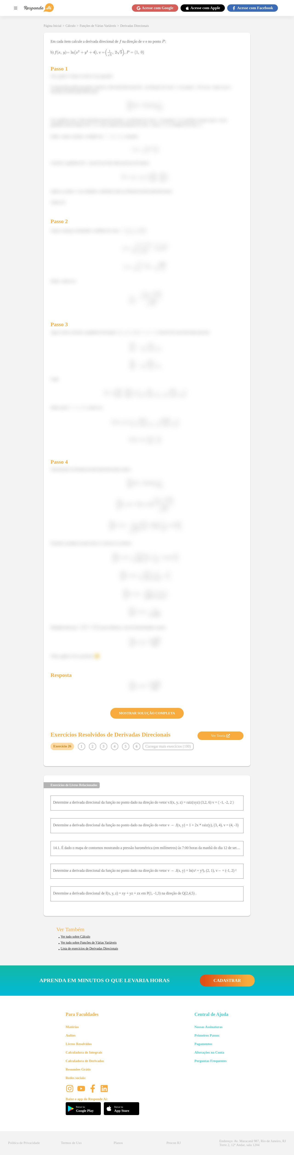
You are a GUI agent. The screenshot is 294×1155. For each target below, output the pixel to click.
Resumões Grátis (78, 1069)
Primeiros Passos (206, 1035)
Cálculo (70, 26)
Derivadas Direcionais (134, 26)
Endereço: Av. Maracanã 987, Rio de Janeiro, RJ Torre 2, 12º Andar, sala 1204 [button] (252, 1143)
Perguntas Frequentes (210, 1061)
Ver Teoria (220, 735)
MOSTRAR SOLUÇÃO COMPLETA (147, 713)
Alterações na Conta (209, 1052)
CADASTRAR (227, 980)
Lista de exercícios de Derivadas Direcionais (89, 948)
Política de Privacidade (24, 1143)
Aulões (71, 1035)
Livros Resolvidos (79, 1044)
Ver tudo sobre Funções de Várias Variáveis (89, 942)
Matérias (72, 1027)
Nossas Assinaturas (208, 1027)
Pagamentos (203, 1044)
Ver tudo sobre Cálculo (75, 936)
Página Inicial (52, 26)
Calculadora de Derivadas (85, 1061)
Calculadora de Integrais (84, 1052)
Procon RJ (174, 1143)
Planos (118, 1143)
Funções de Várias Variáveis (98, 26)
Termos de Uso (71, 1143)
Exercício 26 (62, 746)
